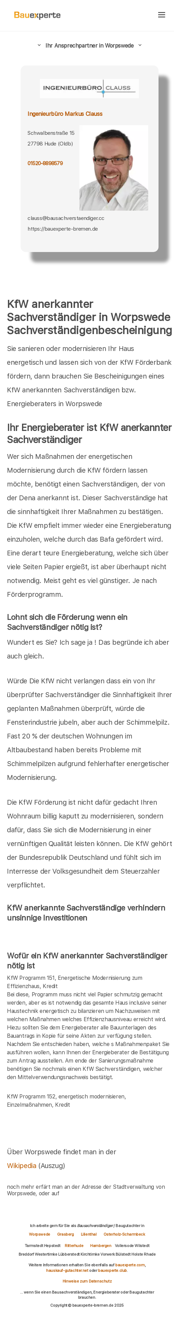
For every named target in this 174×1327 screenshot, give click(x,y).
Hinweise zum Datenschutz (87, 1281)
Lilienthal (89, 1234)
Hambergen (100, 1245)
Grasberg (65, 1234)
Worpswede (39, 1234)
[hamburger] (161, 15)
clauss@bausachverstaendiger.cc (66, 218)
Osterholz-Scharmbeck (124, 1234)
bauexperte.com (129, 1265)
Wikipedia (22, 1166)
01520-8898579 (45, 163)
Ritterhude (74, 1245)
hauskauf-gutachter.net (67, 1270)
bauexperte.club (112, 1270)
